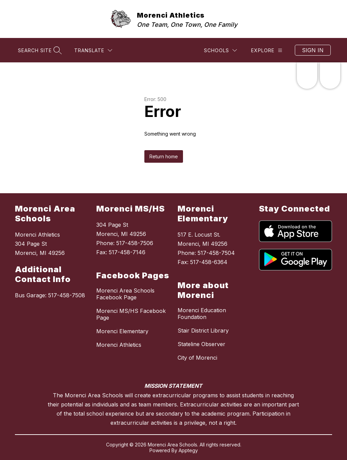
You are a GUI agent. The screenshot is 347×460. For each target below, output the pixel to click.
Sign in (313, 50)
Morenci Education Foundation (202, 313)
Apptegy (188, 450)
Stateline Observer (201, 344)
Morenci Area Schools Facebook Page (125, 294)
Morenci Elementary (122, 331)
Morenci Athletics (118, 344)
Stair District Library (203, 330)
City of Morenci (197, 357)
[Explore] (266, 50)
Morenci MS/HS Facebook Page (131, 314)
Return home (163, 156)
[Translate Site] (93, 50)
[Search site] (39, 50)
